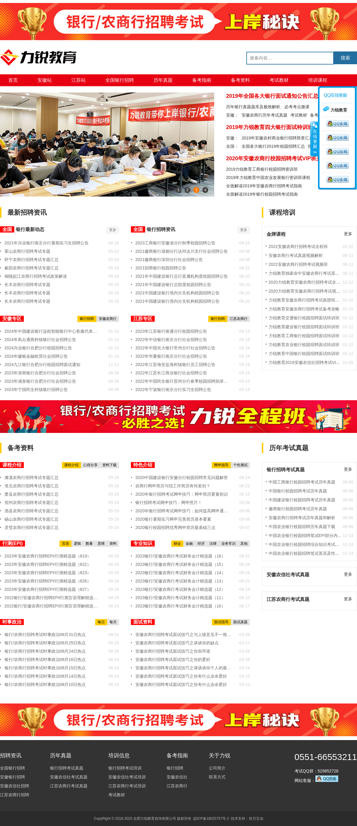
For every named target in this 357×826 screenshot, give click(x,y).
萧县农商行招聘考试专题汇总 (31, 494)
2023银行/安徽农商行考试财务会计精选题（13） (180, 581)
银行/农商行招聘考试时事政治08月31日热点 (45, 634)
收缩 (314, 138)
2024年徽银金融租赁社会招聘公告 (36, 356)
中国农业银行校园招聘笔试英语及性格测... (308, 553)
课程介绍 (71, 465)
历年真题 (163, 80)
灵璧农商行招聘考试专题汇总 (31, 527)
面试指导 (221, 622)
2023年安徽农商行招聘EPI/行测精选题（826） (47, 581)
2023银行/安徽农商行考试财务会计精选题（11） (180, 597)
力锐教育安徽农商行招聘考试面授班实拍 (306, 300)
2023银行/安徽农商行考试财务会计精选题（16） (180, 556)
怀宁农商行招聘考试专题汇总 (31, 259)
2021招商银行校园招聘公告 (160, 268)
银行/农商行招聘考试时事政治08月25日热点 (45, 642)
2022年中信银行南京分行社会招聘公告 (171, 339)
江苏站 (78, 80)
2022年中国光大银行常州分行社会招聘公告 (175, 348)
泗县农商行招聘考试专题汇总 (31, 510)
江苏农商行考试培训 (127, 785)
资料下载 (109, 465)
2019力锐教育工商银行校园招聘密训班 (262, 169)
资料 (113, 543)
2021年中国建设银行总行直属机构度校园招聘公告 (181, 276)
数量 (89, 543)
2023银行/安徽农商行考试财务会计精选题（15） (180, 564)
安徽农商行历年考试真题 (264, 115)
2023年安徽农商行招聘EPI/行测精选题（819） (47, 556)
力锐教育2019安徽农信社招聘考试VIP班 (306, 362)
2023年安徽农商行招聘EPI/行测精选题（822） (47, 564)
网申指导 (221, 465)
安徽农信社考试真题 (68, 777)
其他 (244, 543)
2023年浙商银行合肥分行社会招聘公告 (40, 372)
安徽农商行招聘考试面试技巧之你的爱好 (172, 659)
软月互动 (256, 818)
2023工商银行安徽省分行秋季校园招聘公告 (175, 243)
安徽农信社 (177, 777)
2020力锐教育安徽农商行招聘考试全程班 (307, 282)
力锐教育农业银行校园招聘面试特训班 (304, 344)
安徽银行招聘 (12, 777)
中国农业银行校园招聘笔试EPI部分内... (305, 535)
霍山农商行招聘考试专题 (27, 251)
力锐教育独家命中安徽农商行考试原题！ (306, 273)
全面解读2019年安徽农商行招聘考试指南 (264, 185)
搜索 (345, 57)
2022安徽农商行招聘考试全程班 (298, 246)
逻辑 (77, 543)
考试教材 (279, 80)
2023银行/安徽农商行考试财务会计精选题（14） (180, 572)
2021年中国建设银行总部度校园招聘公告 (173, 284)
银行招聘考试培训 (125, 768)
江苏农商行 (239, 319)
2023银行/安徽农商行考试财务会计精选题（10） (180, 606)
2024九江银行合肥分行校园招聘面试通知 (42, 364)
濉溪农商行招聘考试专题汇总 (31, 477)
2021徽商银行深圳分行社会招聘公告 (169, 259)
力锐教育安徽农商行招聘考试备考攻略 (304, 309)
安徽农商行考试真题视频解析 (296, 255)
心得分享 (90, 465)
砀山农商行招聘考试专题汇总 (31, 519)
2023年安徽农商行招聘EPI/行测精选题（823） (47, 572)
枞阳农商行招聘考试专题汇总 (31, 268)
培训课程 (317, 80)
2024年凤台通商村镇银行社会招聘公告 (40, 339)
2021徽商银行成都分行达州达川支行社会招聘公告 (181, 251)
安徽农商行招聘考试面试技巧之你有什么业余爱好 (181, 676)
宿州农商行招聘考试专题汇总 (31, 502)
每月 (113, 622)
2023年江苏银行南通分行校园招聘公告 (171, 331)
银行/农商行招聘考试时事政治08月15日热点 (45, 667)
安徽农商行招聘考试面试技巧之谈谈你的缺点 (177, 642)
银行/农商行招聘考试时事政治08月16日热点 (45, 659)
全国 (230, 146)
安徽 (230, 138)
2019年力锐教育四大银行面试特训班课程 (275, 127)
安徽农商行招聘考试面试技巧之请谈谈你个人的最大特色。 (183, 667)
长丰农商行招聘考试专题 (27, 284)
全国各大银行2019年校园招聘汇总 (273, 146)
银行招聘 (87, 319)
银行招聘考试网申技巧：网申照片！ (168, 502)
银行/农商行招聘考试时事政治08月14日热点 (45, 676)
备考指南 (201, 80)
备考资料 (240, 80)
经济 (201, 543)
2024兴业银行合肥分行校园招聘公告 (38, 348)
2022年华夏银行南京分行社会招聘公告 (171, 356)
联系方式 (217, 777)
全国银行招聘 (119, 80)
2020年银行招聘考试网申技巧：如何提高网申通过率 (183, 510)
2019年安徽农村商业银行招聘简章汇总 (277, 138)
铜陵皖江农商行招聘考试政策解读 (35, 276)
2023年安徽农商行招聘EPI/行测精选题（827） (47, 589)
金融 (189, 543)
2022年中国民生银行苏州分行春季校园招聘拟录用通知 (183, 381)
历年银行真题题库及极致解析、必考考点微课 (267, 106)
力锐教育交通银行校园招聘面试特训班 (304, 317)
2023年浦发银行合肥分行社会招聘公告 (40, 381)
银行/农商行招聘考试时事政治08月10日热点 (45, 684)
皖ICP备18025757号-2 (211, 818)
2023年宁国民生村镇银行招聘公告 (36, 389)
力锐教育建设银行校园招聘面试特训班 (304, 326)
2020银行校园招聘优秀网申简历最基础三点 (175, 527)
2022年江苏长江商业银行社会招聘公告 (171, 372)
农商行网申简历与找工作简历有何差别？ (172, 485)
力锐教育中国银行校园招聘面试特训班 (304, 353)
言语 (65, 543)
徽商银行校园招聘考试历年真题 (298, 508)
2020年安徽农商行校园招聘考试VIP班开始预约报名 (287, 158)
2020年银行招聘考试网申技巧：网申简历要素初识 (181, 494)
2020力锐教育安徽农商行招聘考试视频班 (307, 291)
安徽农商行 (108, 319)
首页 (13, 80)
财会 (177, 543)
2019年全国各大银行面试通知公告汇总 (272, 96)
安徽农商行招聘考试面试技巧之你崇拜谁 (172, 651)
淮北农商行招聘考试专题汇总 (31, 485)
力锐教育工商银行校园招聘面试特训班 (304, 335)
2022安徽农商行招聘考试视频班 (298, 264)
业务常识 (228, 543)
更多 (112, 230)
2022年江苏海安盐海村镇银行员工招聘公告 (175, 364)
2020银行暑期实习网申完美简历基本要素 (173, 519)
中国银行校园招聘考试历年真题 (298, 491)
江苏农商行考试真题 (68, 785)
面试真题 (240, 622)
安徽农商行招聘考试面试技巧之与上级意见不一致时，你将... (183, 634)
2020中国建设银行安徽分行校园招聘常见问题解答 (181, 477)
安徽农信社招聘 (14, 785)
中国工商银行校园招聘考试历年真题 (302, 482)
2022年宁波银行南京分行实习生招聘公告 (173, 389)
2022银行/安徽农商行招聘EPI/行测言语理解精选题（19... (52, 597)
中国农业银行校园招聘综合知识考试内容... (308, 544)
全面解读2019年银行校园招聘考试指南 (262, 194)
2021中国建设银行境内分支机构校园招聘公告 (177, 292)
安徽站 (44, 80)
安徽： (232, 115)
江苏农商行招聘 (14, 794)
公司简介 (217, 768)
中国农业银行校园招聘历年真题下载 (302, 526)
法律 (213, 543)
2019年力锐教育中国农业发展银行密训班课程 (268, 177)
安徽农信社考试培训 (127, 777)
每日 (101, 622)
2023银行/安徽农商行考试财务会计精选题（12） (180, 589)
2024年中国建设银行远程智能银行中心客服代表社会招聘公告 (52, 331)
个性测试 (240, 465)
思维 (101, 543)
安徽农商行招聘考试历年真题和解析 (302, 517)
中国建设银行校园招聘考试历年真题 (302, 499)
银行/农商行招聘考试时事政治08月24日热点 (45, 651)
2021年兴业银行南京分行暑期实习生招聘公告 (46, 243)
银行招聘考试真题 (66, 768)
